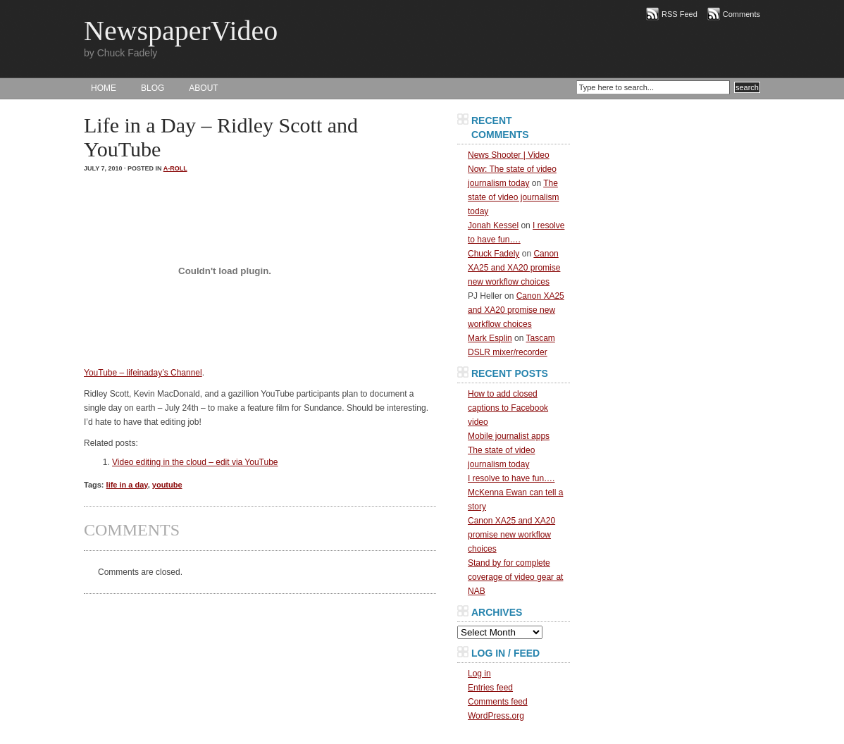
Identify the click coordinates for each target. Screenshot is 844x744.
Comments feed (498, 702)
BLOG (152, 88)
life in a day (127, 484)
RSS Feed (679, 14)
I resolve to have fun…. (511, 478)
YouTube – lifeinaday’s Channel (143, 373)
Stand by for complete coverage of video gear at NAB (515, 577)
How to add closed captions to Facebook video (508, 408)
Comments (741, 14)
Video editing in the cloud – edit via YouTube (195, 462)
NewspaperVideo (181, 30)
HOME (103, 88)
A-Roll (175, 168)
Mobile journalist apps (509, 436)
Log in (479, 673)
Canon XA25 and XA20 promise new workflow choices (514, 268)
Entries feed (490, 688)
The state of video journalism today (513, 197)
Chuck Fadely (493, 254)
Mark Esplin (490, 338)
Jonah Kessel (493, 225)
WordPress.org (496, 716)
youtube (167, 484)
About (203, 88)
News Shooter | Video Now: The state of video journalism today (512, 169)
